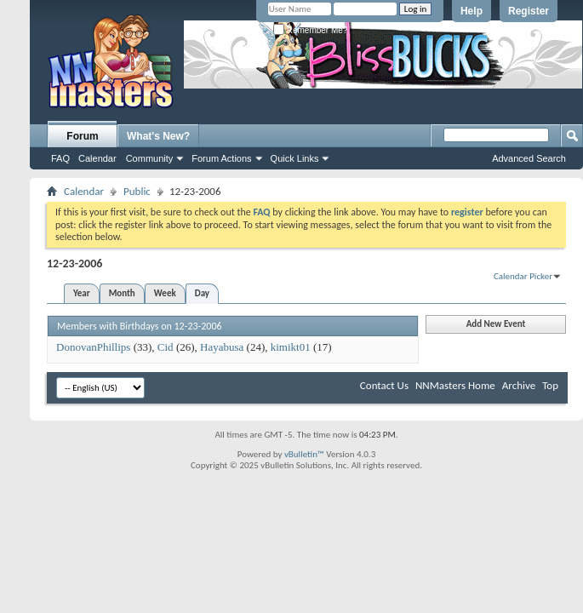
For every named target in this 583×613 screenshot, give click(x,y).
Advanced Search (529, 158)
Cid (165, 347)
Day (202, 293)
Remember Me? (310, 30)
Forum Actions (221, 158)
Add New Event (496, 323)
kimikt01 (291, 347)
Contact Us (384, 385)
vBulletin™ (304, 454)
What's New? (158, 136)
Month (122, 293)
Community (150, 158)
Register (528, 11)
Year (81, 293)
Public (137, 191)
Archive (518, 385)
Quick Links (295, 158)
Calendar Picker (523, 276)
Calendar (97, 158)
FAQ (60, 158)
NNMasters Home (455, 385)
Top (550, 385)
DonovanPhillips (93, 347)
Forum (82, 136)
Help (471, 11)
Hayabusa (221, 347)
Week (165, 293)
